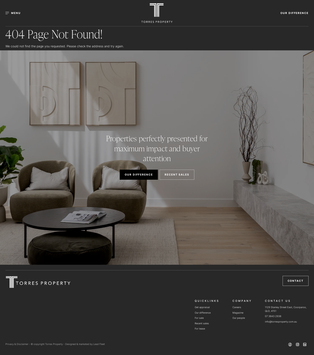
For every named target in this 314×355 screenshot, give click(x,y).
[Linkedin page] (304, 345)
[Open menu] (15, 13)
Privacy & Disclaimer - (18, 344)
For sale (199, 318)
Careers (236, 307)
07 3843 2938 (273, 316)
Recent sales (202, 323)
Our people (238, 318)
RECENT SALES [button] (177, 174)
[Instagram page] (298, 345)
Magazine (237, 312)
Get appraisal (202, 307)
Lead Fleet (99, 344)
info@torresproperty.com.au (281, 321)
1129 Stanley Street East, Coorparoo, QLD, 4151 (286, 309)
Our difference (203, 312)
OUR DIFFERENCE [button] (294, 13)
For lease (200, 328)
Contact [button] (296, 281)
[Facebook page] (291, 345)
